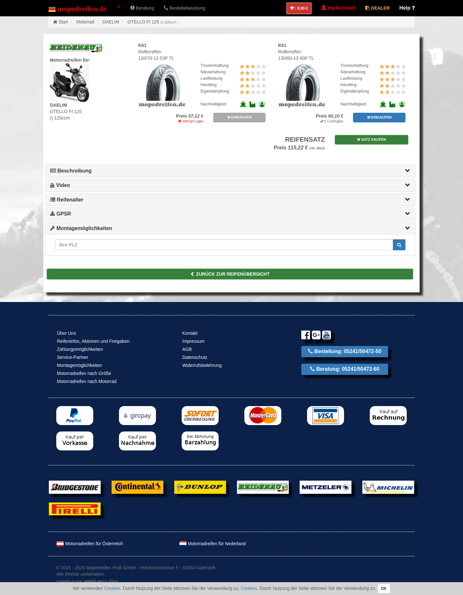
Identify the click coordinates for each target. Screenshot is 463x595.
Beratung (142, 8)
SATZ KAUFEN (371, 139)
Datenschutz (194, 357)
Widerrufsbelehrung (202, 365)
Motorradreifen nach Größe (84, 373)
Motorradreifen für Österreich (89, 543)
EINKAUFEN (239, 117)
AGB (187, 349)
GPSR (60, 214)
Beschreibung (71, 170)
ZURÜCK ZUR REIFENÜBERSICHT (230, 274)
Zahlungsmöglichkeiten (80, 349)
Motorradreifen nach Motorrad (86, 381)
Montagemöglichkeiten (81, 228)
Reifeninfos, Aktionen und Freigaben (93, 341)
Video (60, 185)
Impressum (193, 341)
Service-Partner (72, 357)
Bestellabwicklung (184, 8)
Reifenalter (66, 199)
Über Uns (66, 333)
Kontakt (189, 333)
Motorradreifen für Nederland (212, 543)
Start (63, 21)
